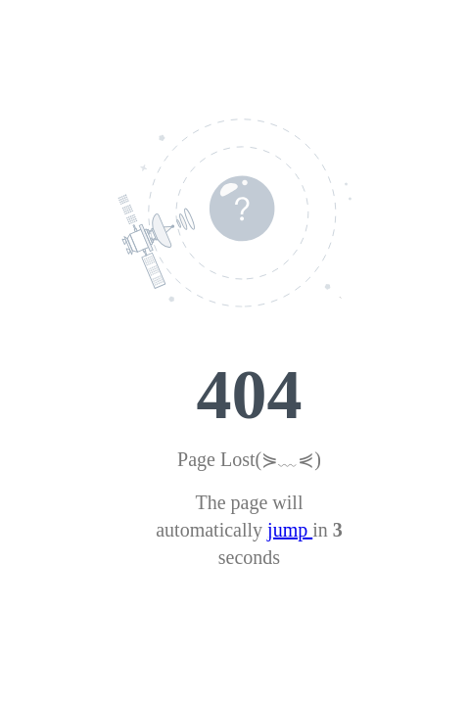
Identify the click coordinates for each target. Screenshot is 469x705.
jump (289, 529)
